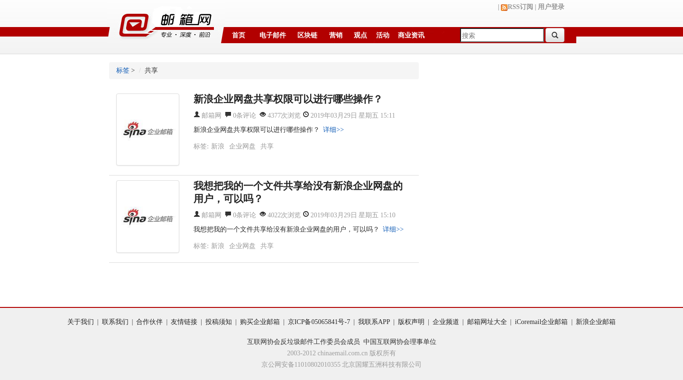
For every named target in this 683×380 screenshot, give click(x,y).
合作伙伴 (149, 321)
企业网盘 (242, 146)
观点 (360, 35)
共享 (267, 146)
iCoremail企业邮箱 (541, 321)
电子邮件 (272, 35)
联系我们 (115, 321)
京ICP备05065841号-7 (319, 321)
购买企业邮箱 (260, 321)
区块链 (307, 35)
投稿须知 (218, 321)
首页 (238, 35)
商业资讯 (411, 35)
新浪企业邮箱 (596, 321)
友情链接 (184, 321)
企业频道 (446, 321)
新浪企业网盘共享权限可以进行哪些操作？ (257, 129)
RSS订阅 (517, 6)
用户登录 (551, 6)
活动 (382, 35)
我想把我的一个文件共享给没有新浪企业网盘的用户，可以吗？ (286, 229)
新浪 (217, 146)
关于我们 (80, 321)
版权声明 (411, 321)
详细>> (333, 129)
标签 (122, 70)
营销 (335, 35)
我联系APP (374, 321)
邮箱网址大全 (487, 321)
